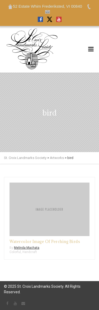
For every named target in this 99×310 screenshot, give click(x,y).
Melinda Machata (26, 248)
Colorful (15, 252)
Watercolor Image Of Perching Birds (45, 241)
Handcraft (29, 252)
